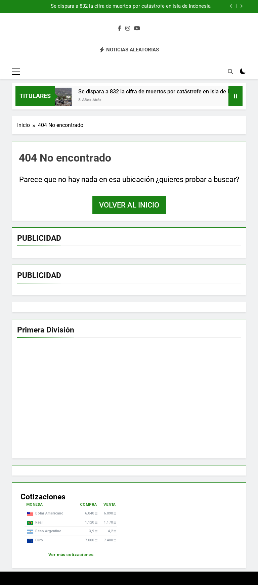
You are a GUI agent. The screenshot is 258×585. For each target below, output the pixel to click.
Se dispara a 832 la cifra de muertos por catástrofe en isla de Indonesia (131, 6)
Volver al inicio (129, 205)
